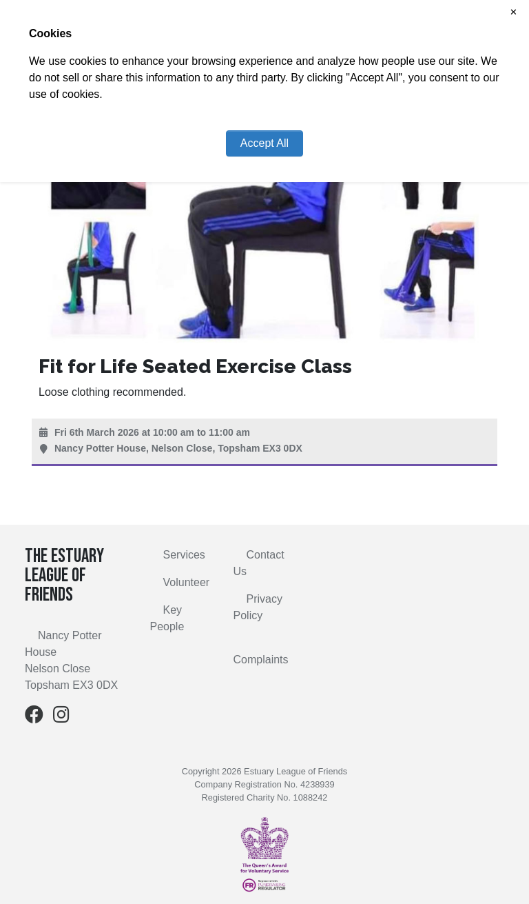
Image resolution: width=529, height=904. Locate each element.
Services (184, 555)
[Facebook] (34, 717)
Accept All (264, 143)
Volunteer (186, 582)
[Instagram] (61, 717)
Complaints (261, 659)
